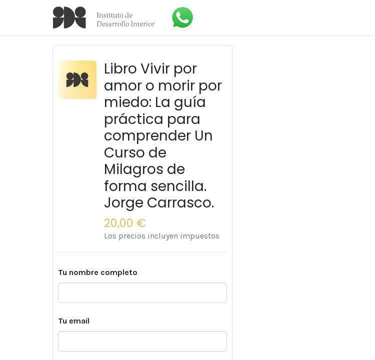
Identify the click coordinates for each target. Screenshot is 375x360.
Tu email (74, 321)
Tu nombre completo (98, 272)
